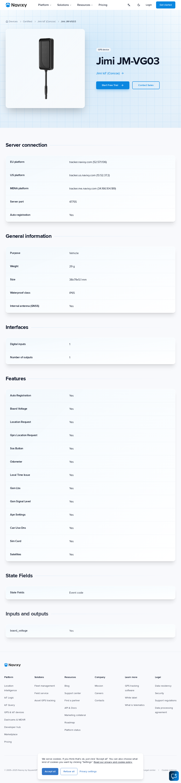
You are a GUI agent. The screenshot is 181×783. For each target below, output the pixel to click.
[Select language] (129, 5)
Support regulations (166, 700)
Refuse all (68, 771)
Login (149, 4)
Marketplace (10, 734)
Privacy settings (88, 771)
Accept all (50, 771)
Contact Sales (146, 85)
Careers (99, 693)
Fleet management (44, 685)
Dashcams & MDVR (14, 719)
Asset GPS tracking (44, 700)
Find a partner (72, 700)
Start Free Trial (113, 85)
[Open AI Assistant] (174, 776)
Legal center (150, 770)
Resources (85, 5)
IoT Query (9, 705)
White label (131, 697)
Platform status (73, 729)
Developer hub (12, 727)
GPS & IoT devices (14, 712)
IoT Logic (9, 697)
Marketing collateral (75, 715)
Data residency (163, 685)
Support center (73, 693)
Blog (67, 685)
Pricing (103, 5)
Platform (45, 5)
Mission (99, 685)
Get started (166, 4)
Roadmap (70, 722)
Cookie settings (169, 770)
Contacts (99, 700)
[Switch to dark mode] (139, 5)
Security (159, 693)
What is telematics (135, 705)
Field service (41, 693)
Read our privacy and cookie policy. (113, 762)
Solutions (64, 5)
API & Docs (71, 707)
